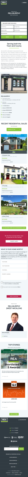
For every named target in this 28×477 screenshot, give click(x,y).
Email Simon (5, 336)
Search (7, 36)
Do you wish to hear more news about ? (11, 287)
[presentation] (8, 290)
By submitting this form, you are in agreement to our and (12, 283)
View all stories (14, 414)
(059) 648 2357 (7, 110)
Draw (20, 36)
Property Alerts (14, 241)
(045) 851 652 (7, 107)
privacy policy (16, 283)
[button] (14, 33)
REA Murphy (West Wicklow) (9, 23)
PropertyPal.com (18, 474)
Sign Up (21, 448)
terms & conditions (8, 283)
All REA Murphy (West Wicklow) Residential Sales (14, 227)
